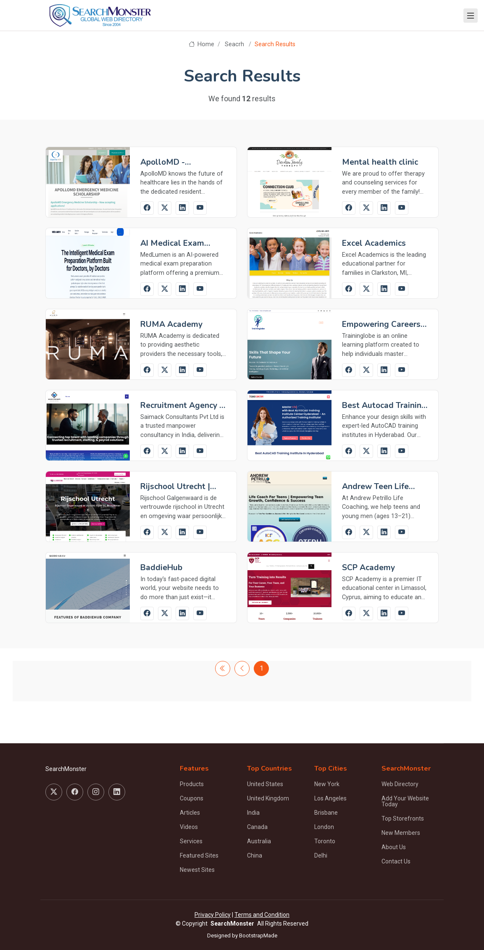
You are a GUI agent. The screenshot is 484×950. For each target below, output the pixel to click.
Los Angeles (330, 798)
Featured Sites (199, 855)
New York (326, 784)
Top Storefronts (402, 818)
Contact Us (395, 861)
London (324, 827)
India (253, 813)
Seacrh (234, 44)
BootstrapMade (258, 935)
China (254, 855)
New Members (400, 833)
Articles (190, 813)
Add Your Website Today (405, 801)
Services (191, 841)
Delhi (320, 855)
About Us (393, 847)
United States (265, 784)
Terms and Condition (261, 914)
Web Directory (399, 784)
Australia (259, 841)
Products (192, 784)
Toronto (324, 841)
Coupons (191, 798)
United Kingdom (268, 798)
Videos (189, 827)
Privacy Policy (213, 914)
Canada (257, 827)
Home (201, 44)
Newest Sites (197, 870)
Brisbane (326, 813)
